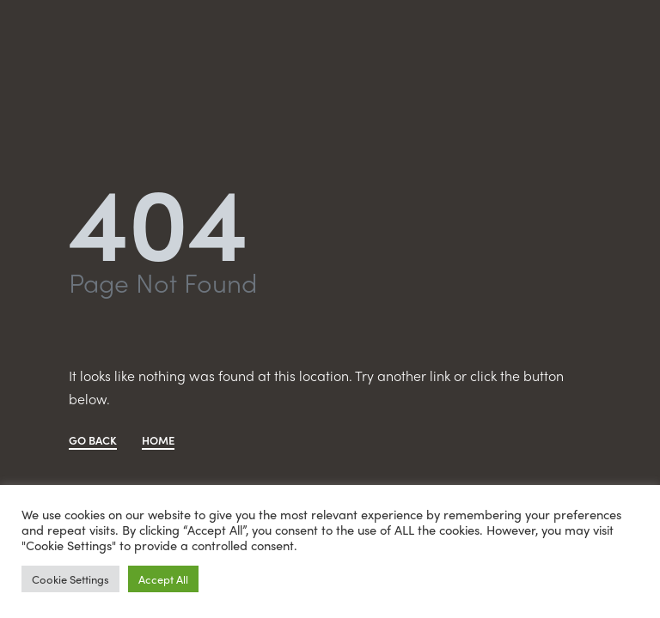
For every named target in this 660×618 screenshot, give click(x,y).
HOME (158, 441)
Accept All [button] (163, 579)
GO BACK (93, 441)
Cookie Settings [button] (70, 579)
